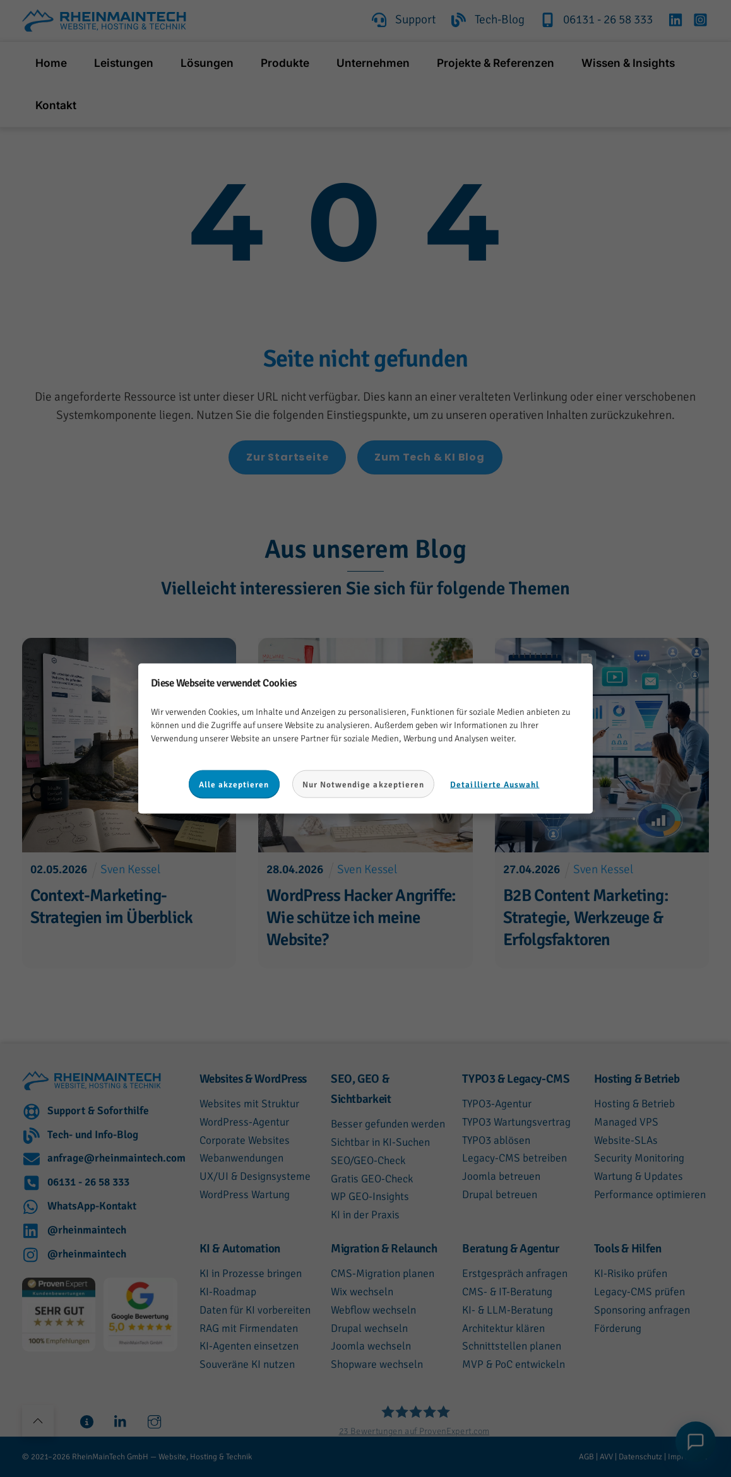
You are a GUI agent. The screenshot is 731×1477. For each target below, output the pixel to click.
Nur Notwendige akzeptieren (363, 784)
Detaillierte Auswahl (494, 784)
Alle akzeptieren (234, 784)
